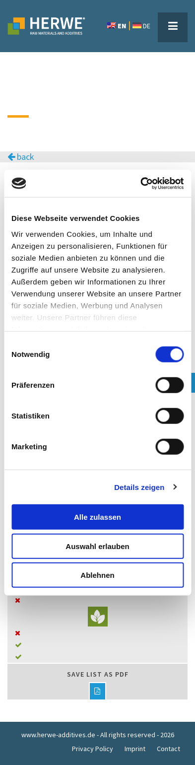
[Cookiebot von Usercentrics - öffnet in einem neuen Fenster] (140, 183)
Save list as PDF (98, 684)
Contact (168, 748)
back (20, 156)
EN (116, 25)
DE (141, 25)
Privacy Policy (92, 748)
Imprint (135, 748)
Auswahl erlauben (97, 546)
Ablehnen (97, 575)
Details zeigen (139, 487)
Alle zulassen (97, 517)
